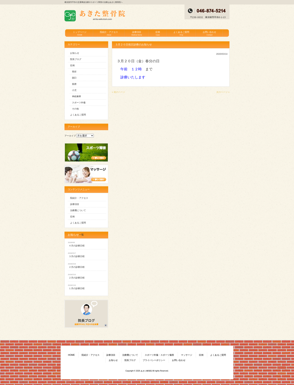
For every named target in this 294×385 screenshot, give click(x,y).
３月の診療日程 (77, 256)
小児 (74, 90)
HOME (71, 355)
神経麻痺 (76, 96)
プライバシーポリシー (154, 360)
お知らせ (74, 53)
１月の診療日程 (77, 288)
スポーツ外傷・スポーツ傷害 (159, 355)
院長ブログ (75, 59)
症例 (72, 65)
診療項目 (74, 204)
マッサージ (186, 355)
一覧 (81, 234)
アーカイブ (70, 135)
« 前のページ (118, 92)
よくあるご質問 (78, 114)
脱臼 (74, 78)
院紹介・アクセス (79, 198)
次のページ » (223, 92)
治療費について (78, 210)
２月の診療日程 (77, 267)
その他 (75, 108)
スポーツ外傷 (79, 102)
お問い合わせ (178, 360)
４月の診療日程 (77, 245)
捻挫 (74, 84)
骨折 (74, 71)
